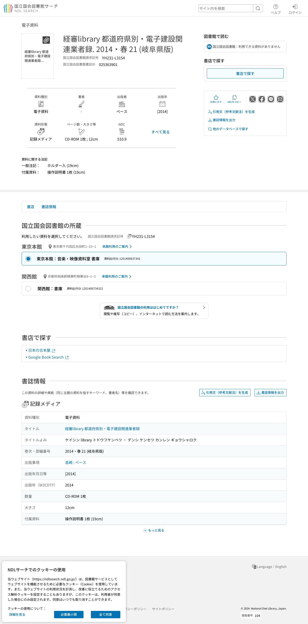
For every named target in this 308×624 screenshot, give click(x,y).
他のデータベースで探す (228, 129)
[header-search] (231, 8)
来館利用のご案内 (117, 246)
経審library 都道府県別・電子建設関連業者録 (102, 428)
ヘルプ (276, 8)
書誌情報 (48, 206)
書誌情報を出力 (221, 120)
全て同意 (105, 614)
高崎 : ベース (75, 462)
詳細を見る (17, 614)
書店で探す (245, 73)
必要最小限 (69, 614)
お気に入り (216, 99)
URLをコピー (234, 99)
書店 (30, 206)
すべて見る (160, 132)
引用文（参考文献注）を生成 (231, 111)
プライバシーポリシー (130, 609)
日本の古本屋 (42, 350)
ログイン (295, 8)
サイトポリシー (163, 609)
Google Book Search (48, 357)
